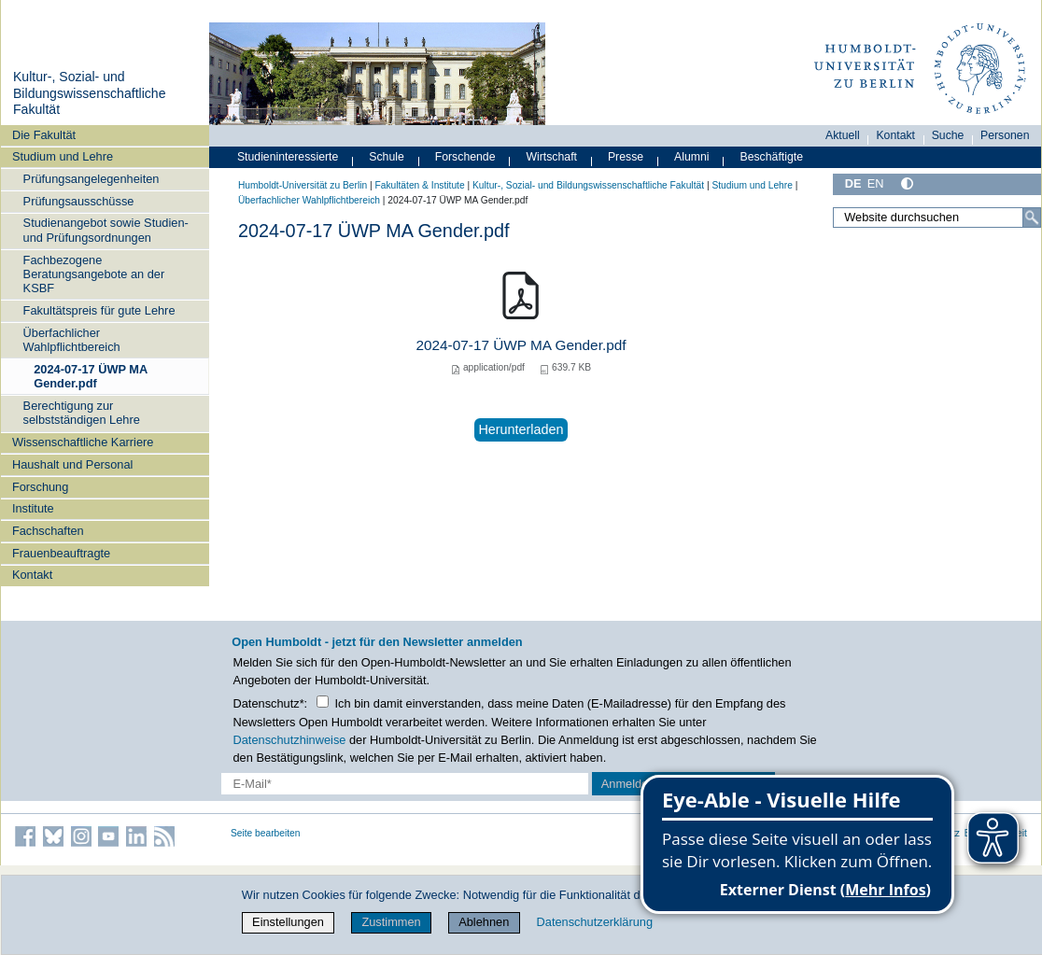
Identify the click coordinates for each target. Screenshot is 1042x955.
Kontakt (32, 575)
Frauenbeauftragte (61, 553)
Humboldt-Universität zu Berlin (302, 185)
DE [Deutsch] (853, 183)
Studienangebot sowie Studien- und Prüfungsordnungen (106, 230)
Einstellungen (288, 922)
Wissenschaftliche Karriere (82, 442)
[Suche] (1031, 217)
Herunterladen (520, 429)
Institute (33, 508)
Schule (386, 156)
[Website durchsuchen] (937, 217)
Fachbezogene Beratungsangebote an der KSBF (94, 274)
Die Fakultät (44, 135)
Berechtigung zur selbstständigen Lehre (81, 413)
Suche (948, 135)
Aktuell (842, 135)
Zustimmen (390, 922)
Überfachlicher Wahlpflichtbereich (71, 340)
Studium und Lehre (62, 156)
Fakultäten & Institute (419, 185)
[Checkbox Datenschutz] (323, 701)
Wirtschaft (551, 156)
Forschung (40, 487)
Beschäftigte (771, 156)
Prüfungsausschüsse (78, 201)
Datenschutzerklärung (595, 922)
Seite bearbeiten (266, 833)
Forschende (465, 156)
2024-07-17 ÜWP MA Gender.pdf (91, 376)
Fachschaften (48, 531)
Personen (1005, 135)
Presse (625, 156)
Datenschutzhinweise (289, 740)
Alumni (692, 156)
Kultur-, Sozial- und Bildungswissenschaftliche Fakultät (89, 93)
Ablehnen (483, 922)
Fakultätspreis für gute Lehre (99, 310)
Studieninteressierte (287, 156)
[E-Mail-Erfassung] (404, 783)
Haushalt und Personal (72, 464)
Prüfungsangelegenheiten (91, 179)
